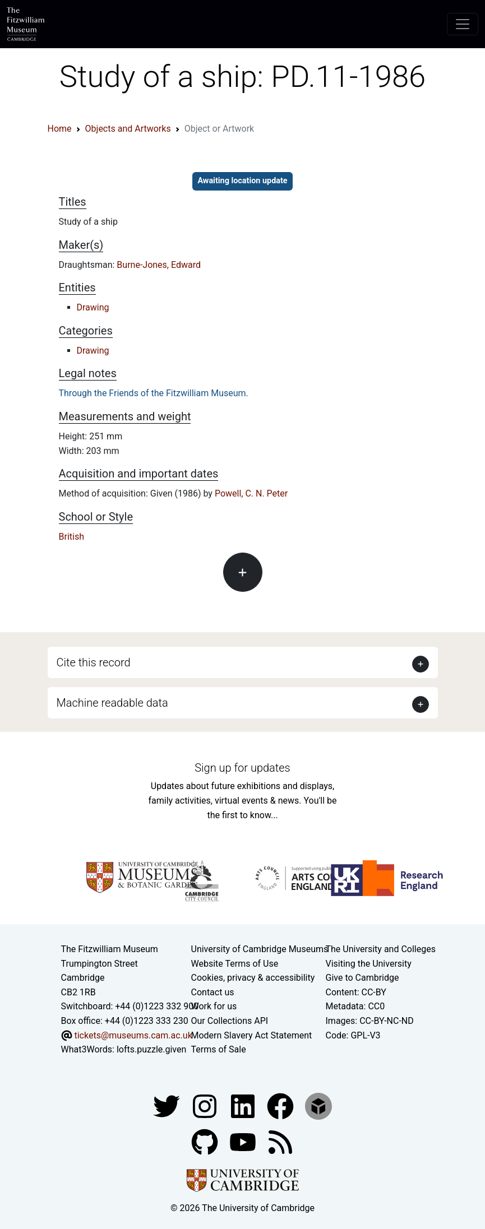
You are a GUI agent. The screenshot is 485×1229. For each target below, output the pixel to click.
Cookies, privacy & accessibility (253, 977)
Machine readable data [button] (112, 702)
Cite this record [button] (94, 662)
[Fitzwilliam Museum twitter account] (168, 1105)
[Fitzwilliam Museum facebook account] (244, 1105)
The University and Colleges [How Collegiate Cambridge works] (381, 949)
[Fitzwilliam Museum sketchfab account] (318, 1105)
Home (60, 128)
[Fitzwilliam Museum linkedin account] (281, 1105)
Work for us (214, 1006)
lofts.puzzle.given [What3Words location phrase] (151, 1049)
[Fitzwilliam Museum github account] (206, 1141)
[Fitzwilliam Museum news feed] (280, 1141)
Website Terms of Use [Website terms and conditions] (235, 963)
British (71, 536)
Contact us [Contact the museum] (212, 992)
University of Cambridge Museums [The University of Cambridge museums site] (260, 949)
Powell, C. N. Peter (251, 493)
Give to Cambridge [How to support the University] (362, 977)
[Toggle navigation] (462, 24)
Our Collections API (230, 1020)
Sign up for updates (242, 767)
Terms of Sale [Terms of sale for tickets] (218, 1049)
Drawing (93, 307)
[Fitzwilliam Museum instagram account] (206, 1105)
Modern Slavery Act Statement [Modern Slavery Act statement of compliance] (251, 1035)
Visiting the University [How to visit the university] (369, 963)
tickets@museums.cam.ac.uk (133, 1035)
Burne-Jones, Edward (159, 264)
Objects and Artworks (128, 128)
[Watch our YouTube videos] (244, 1141)
